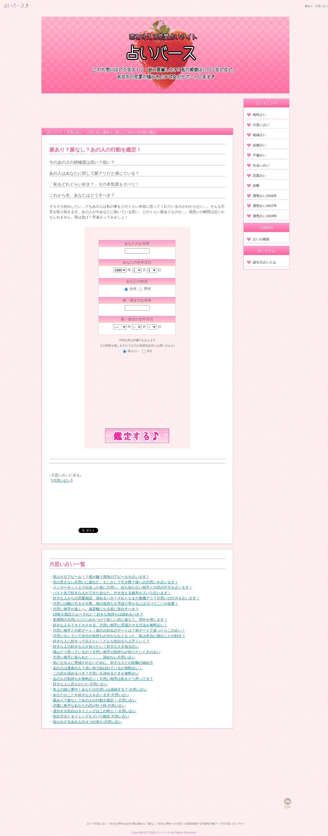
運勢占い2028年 (262, 216)
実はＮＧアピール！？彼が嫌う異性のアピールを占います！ (101, 577)
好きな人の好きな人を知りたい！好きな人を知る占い (96, 646)
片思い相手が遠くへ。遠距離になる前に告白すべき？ (96, 609)
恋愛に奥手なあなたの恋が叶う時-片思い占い (89, 706)
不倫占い (256, 155)
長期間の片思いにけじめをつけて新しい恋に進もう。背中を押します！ (110, 620)
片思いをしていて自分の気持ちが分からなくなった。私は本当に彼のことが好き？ (119, 636)
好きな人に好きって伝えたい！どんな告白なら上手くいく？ (101, 641)
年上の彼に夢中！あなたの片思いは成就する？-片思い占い (100, 689)
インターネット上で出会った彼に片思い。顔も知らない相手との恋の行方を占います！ (123, 587)
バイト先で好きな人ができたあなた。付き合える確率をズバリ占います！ (112, 593)
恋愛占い (256, 175)
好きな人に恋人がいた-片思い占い (80, 684)
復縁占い (256, 135)
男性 (147, 289)
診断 (253, 185)
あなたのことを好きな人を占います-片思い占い (91, 695)
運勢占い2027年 (262, 206)
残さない (133, 350)
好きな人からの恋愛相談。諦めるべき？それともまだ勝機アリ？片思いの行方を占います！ (126, 598)
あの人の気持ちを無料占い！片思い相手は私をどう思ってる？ (103, 679)
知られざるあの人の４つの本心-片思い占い (87, 722)
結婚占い (256, 145)
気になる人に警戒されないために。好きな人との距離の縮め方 (103, 663)
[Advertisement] (137, 111)
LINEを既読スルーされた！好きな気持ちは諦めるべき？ (98, 614)
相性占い (256, 115)
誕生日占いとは (261, 262)
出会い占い (258, 165)
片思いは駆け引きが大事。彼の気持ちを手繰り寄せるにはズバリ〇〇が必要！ (115, 603)
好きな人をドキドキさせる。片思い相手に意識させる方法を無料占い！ (110, 625)
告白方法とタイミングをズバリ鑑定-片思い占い (91, 716)
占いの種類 (258, 239)
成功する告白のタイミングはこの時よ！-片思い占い (95, 711)
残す (150, 350)
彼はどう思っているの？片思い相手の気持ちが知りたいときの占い (106, 652)
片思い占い (62, 480)
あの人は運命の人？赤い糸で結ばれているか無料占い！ (97, 668)
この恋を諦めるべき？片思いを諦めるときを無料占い (96, 673)
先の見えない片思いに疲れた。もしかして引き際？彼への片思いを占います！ (115, 582)
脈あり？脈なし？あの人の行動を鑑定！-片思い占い (95, 700)
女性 (133, 289)
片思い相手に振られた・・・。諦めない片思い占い (94, 657)
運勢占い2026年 (262, 196)
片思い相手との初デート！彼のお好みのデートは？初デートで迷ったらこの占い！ (119, 630)
